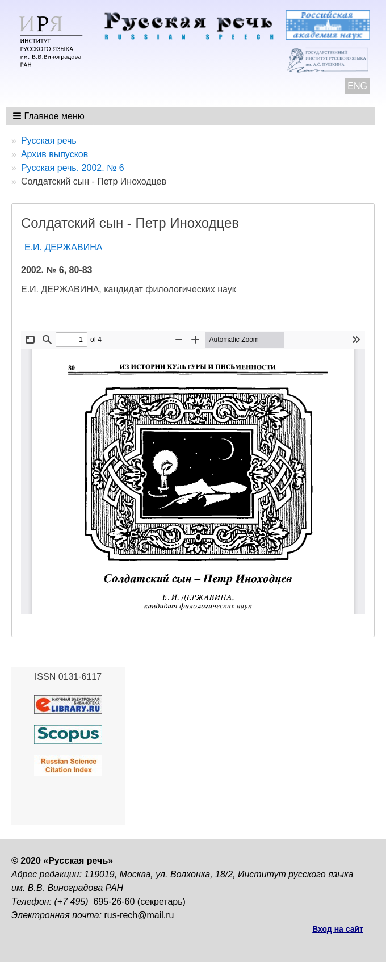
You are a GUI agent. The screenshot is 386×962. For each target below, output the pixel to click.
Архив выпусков (54, 154)
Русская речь (49, 140)
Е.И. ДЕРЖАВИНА (63, 247)
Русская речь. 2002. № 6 (72, 168)
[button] (50, 116)
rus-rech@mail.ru (139, 915)
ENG (357, 86)
